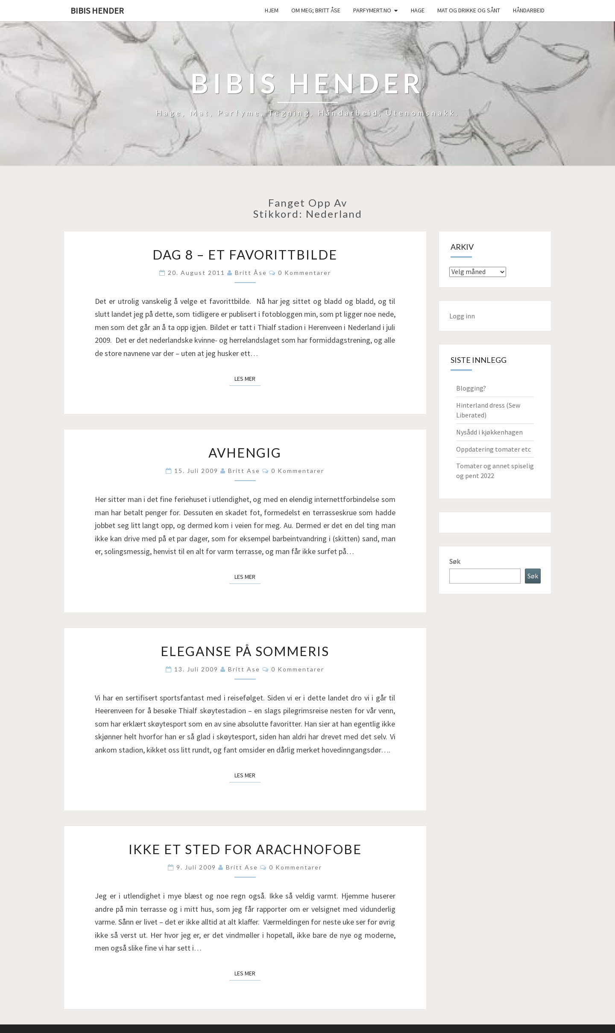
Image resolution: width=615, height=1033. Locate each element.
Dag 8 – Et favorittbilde (244, 254)
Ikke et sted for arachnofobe (245, 849)
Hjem (271, 10)
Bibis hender (97, 10)
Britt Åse (251, 272)
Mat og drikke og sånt (468, 10)
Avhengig (244, 452)
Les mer (247, 378)
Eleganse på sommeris (245, 651)
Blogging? (471, 388)
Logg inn (462, 316)
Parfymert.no (372, 10)
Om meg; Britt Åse (315, 10)
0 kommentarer (304, 272)
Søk (454, 561)
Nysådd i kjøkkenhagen (489, 432)
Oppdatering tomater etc (493, 449)
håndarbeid (529, 10)
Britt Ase (244, 470)
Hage (418, 10)
